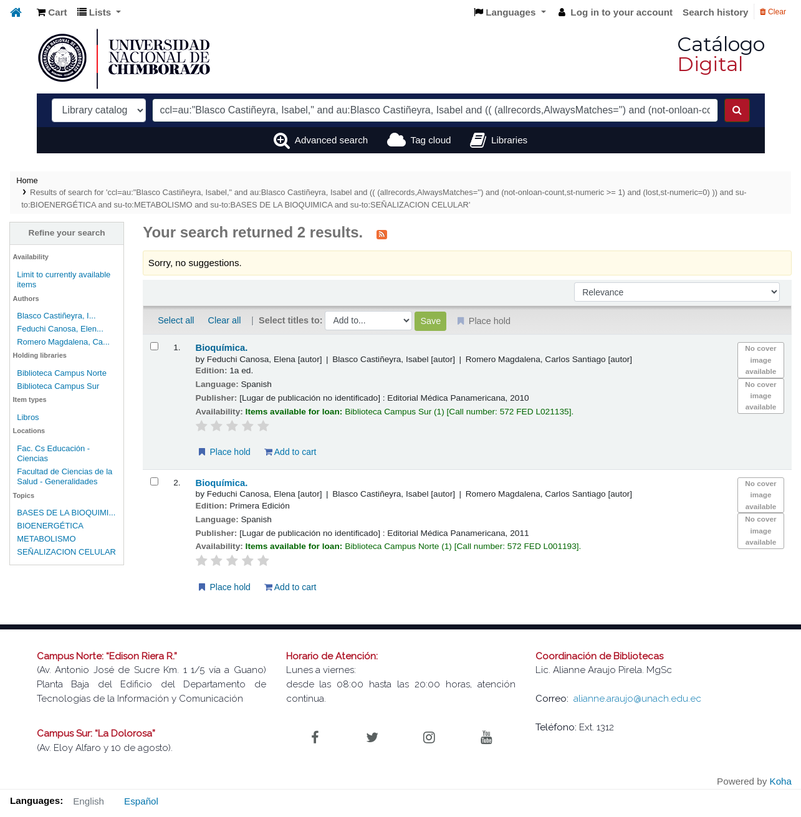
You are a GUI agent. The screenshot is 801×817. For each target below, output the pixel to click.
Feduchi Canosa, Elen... (60, 328)
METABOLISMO (46, 538)
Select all (176, 320)
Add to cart (290, 452)
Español (141, 801)
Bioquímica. (222, 348)
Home (26, 180)
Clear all (224, 320)
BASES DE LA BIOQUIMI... (66, 512)
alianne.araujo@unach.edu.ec (637, 698)
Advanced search (331, 140)
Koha (781, 781)
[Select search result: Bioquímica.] (154, 346)
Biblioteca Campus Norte (62, 373)
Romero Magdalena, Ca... (63, 341)
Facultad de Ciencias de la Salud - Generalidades (64, 476)
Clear (773, 11)
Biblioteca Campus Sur (58, 386)
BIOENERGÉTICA (50, 525)
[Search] (737, 110)
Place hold (223, 452)
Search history (716, 12)
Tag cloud (431, 140)
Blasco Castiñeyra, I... (56, 315)
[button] (52, 13)
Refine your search (67, 232)
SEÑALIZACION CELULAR (66, 552)
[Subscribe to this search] (381, 234)
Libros (28, 417)
